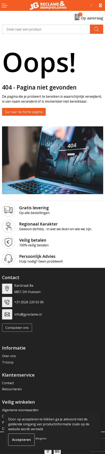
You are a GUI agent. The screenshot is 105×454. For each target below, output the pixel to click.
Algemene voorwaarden (20, 410)
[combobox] (46, 29)
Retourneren (12, 389)
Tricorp (7, 362)
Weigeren (40, 438)
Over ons (9, 356)
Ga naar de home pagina (24, 112)
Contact (8, 383)
